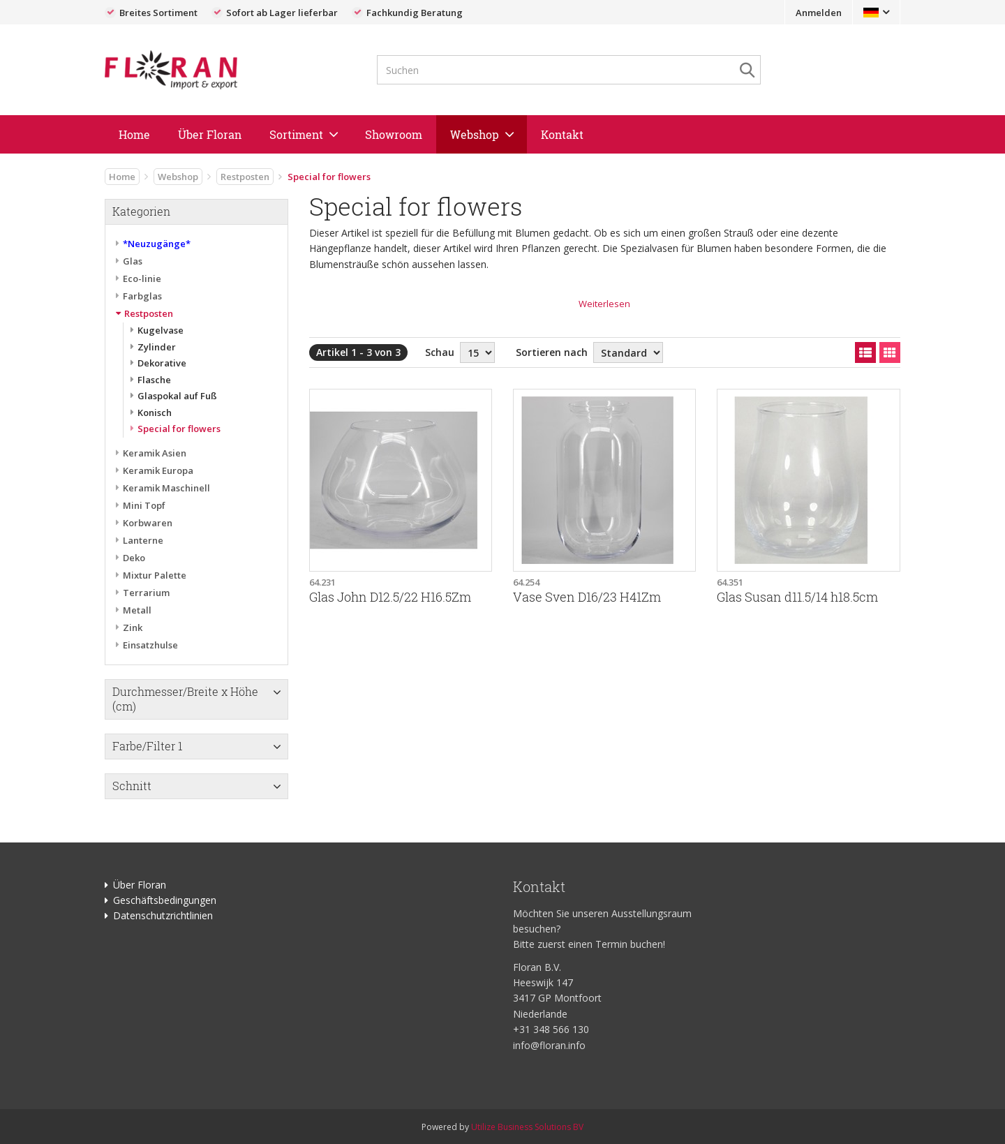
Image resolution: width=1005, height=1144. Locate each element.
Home (134, 134)
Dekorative (161, 363)
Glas (132, 261)
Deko (134, 557)
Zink (132, 627)
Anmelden (819, 12)
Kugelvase (160, 330)
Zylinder (156, 347)
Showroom (393, 134)
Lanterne (143, 540)
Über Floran (209, 134)
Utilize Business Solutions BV (527, 1127)
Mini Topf (144, 505)
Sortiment (296, 134)
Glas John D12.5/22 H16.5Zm (390, 597)
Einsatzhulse (150, 645)
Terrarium (146, 592)
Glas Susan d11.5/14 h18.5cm (797, 597)
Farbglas (142, 296)
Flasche (154, 379)
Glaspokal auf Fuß (177, 395)
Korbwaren (147, 523)
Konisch (154, 412)
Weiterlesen (604, 303)
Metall (137, 610)
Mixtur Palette (154, 575)
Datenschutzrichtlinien (163, 915)
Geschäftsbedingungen (164, 900)
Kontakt (562, 134)
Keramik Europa (158, 470)
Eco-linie (142, 278)
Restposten (245, 176)
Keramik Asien (154, 453)
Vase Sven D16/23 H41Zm (587, 597)
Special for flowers (179, 428)
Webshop (474, 134)
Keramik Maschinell (166, 488)
